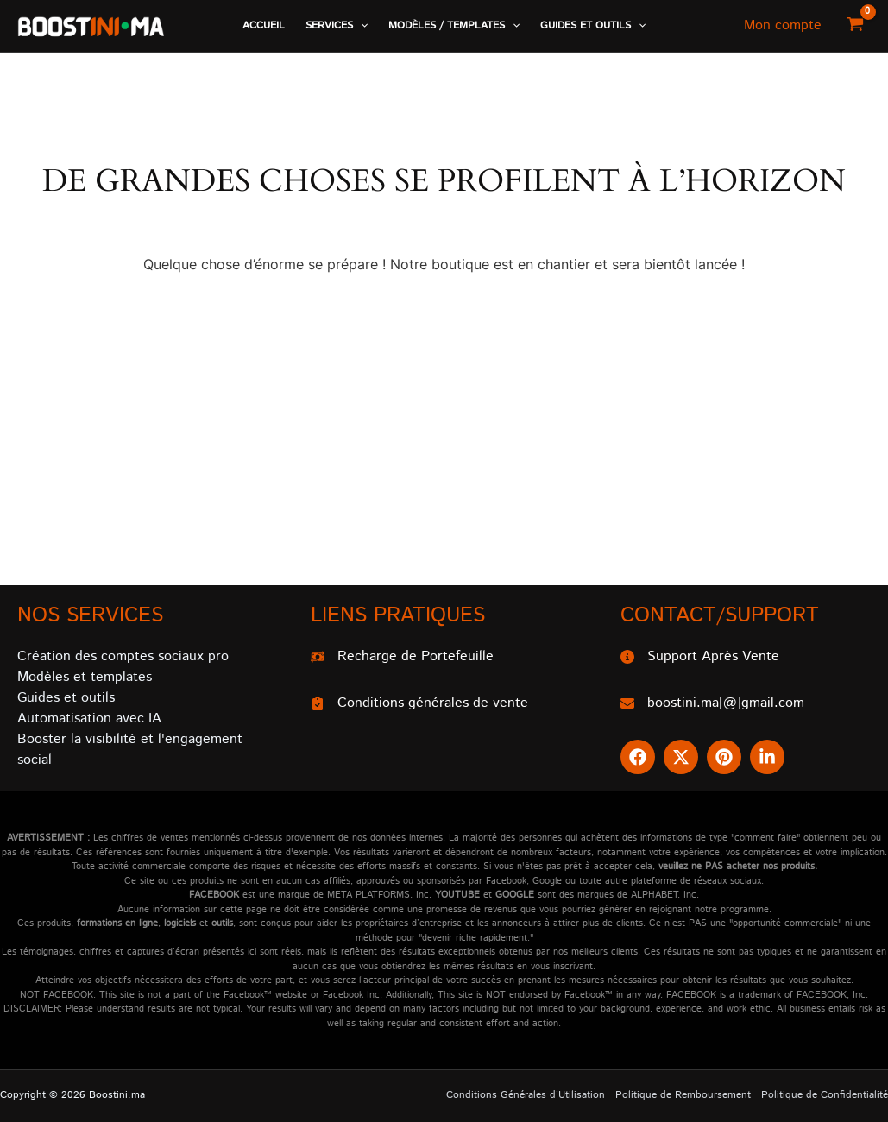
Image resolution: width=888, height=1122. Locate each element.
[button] (336, 26)
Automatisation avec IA (89, 718)
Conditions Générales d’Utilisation (525, 1094)
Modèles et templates (84, 677)
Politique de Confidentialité (824, 1094)
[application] (360, 26)
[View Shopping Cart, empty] (855, 25)
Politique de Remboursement (683, 1094)
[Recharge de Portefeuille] (402, 656)
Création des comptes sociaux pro (123, 656)
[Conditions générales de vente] (419, 703)
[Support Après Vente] (699, 656)
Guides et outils (66, 698)
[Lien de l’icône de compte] (783, 25)
